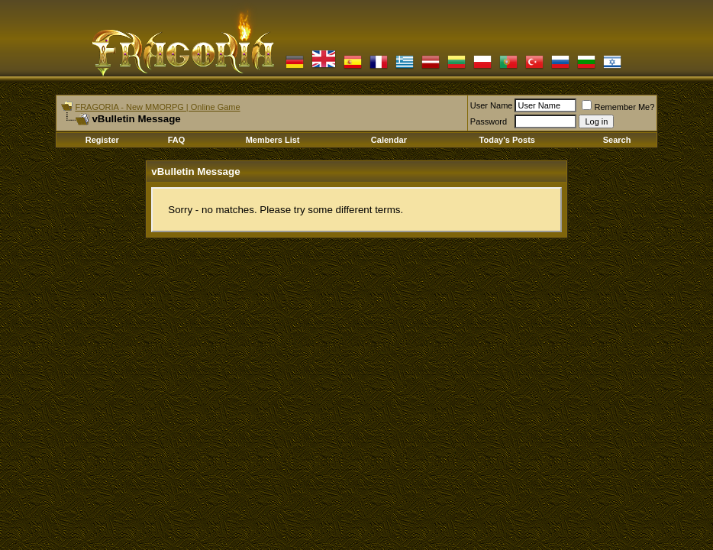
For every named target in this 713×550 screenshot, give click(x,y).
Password (488, 121)
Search (617, 139)
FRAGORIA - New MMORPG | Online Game (157, 107)
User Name (491, 105)
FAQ (177, 139)
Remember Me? (618, 107)
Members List (273, 139)
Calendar (389, 139)
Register (102, 139)
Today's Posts (507, 139)
